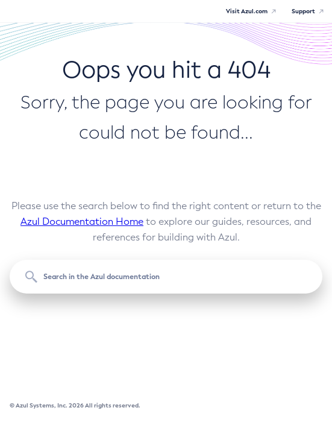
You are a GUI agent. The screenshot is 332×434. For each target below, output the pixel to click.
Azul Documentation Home (81, 221)
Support (303, 11)
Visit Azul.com (247, 11)
